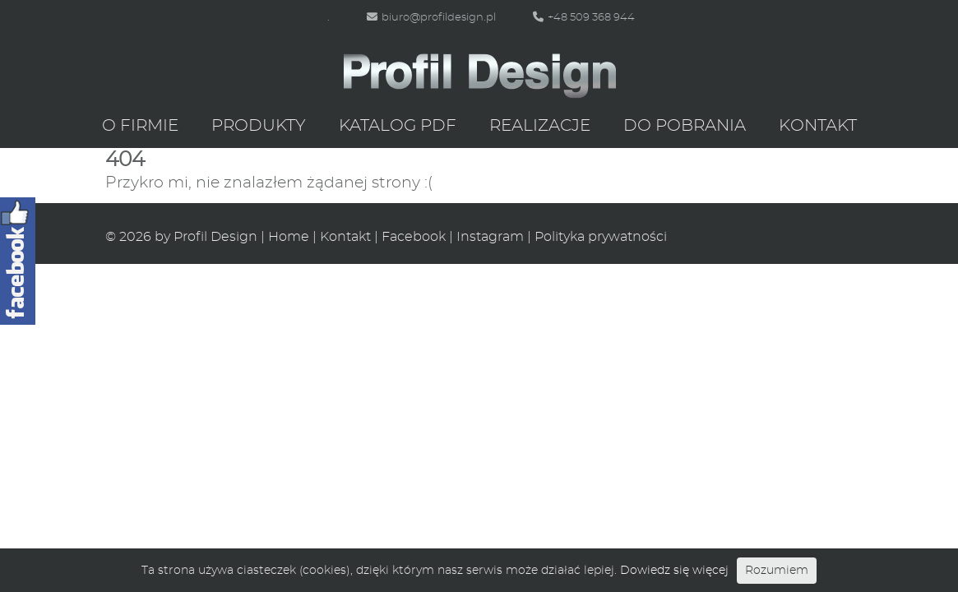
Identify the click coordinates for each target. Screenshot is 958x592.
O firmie (140, 126)
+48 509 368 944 (584, 17)
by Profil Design (206, 236)
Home (288, 236)
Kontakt (818, 126)
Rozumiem (776, 570)
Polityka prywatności (601, 236)
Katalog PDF (397, 126)
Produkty (258, 126)
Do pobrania (684, 126)
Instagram (490, 236)
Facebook (414, 236)
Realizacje (539, 126)
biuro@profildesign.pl (431, 17)
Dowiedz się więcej (674, 570)
